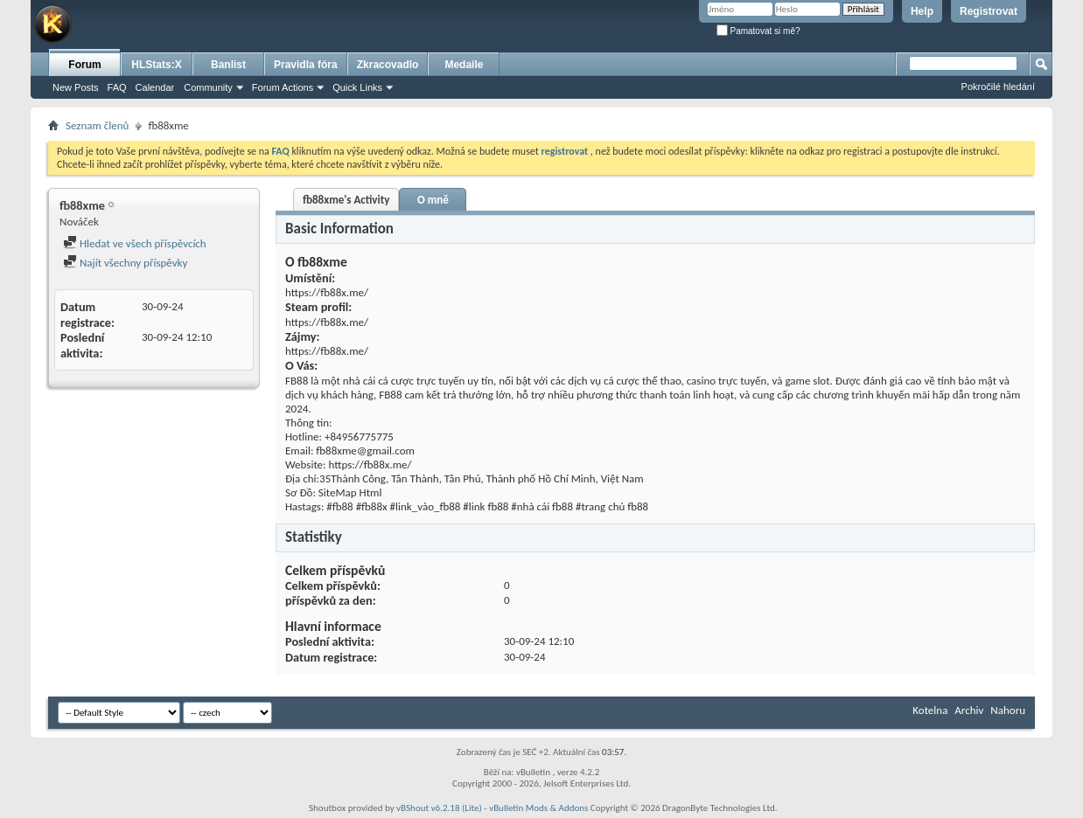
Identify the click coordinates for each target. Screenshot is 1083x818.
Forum (84, 65)
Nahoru (1007, 710)
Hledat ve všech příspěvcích (134, 243)
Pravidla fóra (306, 65)
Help (922, 11)
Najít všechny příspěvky (125, 262)
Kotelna (929, 710)
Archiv (968, 710)
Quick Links (357, 87)
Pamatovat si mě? (758, 31)
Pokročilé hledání (998, 86)
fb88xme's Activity (346, 199)
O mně (433, 199)
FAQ (117, 87)
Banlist (228, 65)
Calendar (155, 87)
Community (208, 87)
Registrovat (988, 11)
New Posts (75, 87)
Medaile (463, 65)
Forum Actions (282, 87)
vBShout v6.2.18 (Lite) (439, 808)
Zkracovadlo (388, 65)
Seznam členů (97, 125)
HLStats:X (156, 65)
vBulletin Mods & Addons (538, 808)
